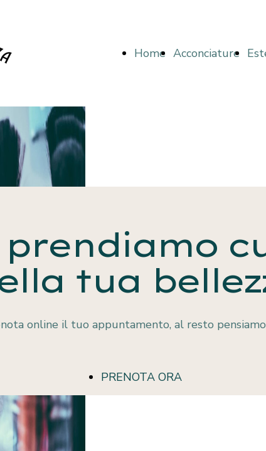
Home (150, 53)
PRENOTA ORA (141, 377)
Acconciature (206, 53)
